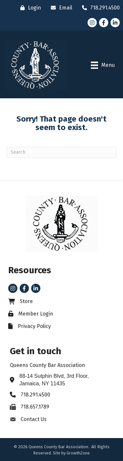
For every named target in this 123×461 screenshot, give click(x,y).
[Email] (60, 7)
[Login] (29, 7)
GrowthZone (78, 453)
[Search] (61, 152)
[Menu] (102, 65)
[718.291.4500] (99, 7)
